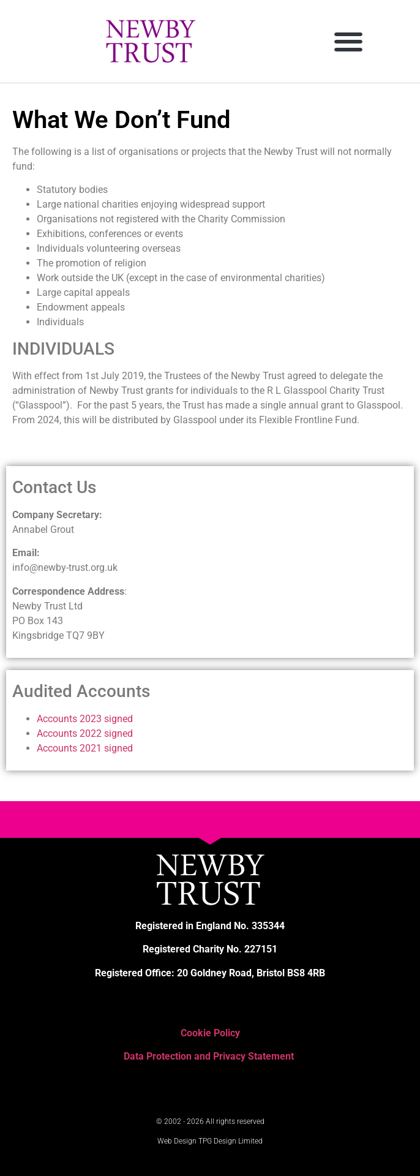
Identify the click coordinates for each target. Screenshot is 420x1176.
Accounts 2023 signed (85, 719)
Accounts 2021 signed (85, 748)
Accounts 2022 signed (85, 733)
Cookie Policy (210, 1033)
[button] (349, 41)
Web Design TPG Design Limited (210, 1141)
